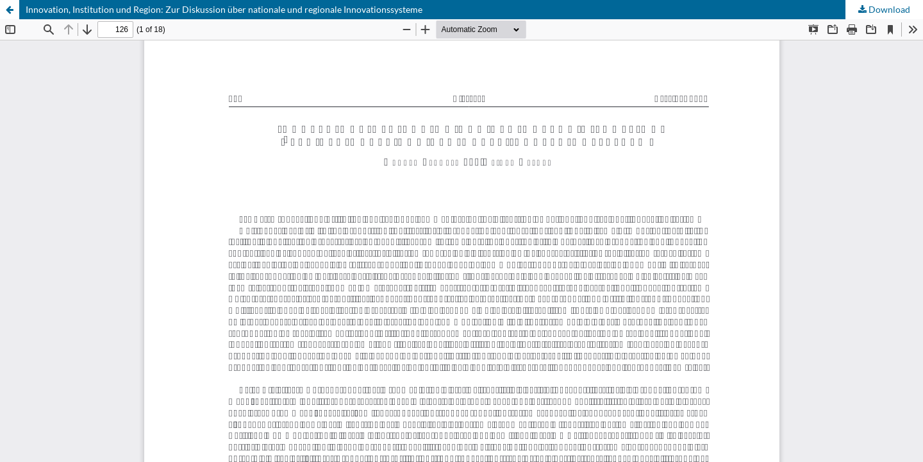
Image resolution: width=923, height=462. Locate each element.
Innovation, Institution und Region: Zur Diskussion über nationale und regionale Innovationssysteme (224, 9)
